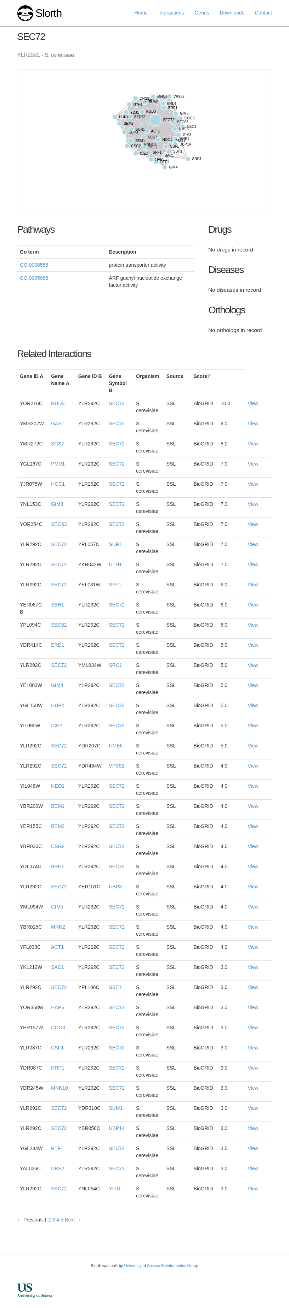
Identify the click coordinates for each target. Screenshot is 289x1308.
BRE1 (57, 866)
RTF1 (57, 1148)
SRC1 (115, 665)
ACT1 (57, 947)
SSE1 (115, 987)
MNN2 (58, 927)
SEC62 (59, 625)
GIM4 (57, 685)
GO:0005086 (34, 278)
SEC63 (59, 524)
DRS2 (57, 1168)
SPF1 (115, 584)
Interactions (171, 13)
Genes (201, 13)
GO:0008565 (34, 265)
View (253, 403)
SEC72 (116, 403)
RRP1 (57, 1068)
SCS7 (57, 443)
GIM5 (57, 907)
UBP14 (116, 1128)
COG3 (58, 1027)
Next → (73, 1220)
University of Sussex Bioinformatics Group (161, 1265)
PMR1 (58, 464)
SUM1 (116, 1108)
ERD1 (57, 645)
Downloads (232, 13)
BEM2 (57, 826)
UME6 (116, 745)
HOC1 (58, 484)
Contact (263, 13)
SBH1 (57, 605)
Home (141, 13)
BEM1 (57, 806)
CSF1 (57, 1047)
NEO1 (57, 786)
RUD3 (57, 403)
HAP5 (57, 1007)
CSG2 (57, 846)
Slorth (48, 13)
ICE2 (56, 725)
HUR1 (57, 705)
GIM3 (57, 504)
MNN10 (59, 1088)
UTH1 (115, 564)
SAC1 (57, 967)
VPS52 (116, 766)
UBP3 (115, 886)
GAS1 (57, 423)
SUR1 (115, 544)
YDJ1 (115, 1188)
